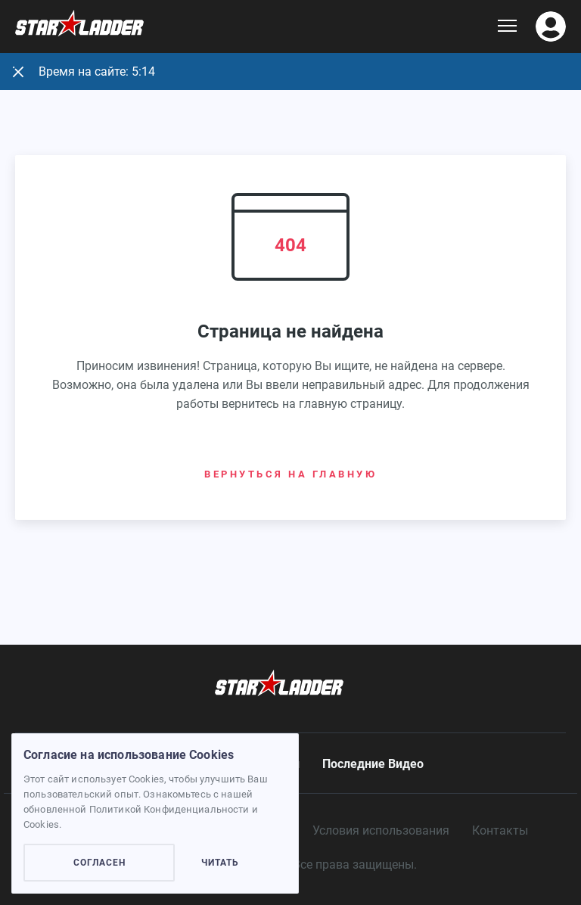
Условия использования (380, 830)
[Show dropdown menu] (507, 26)
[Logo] (256, 26)
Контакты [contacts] (500, 830)
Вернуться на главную (290, 474)
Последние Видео (373, 764)
